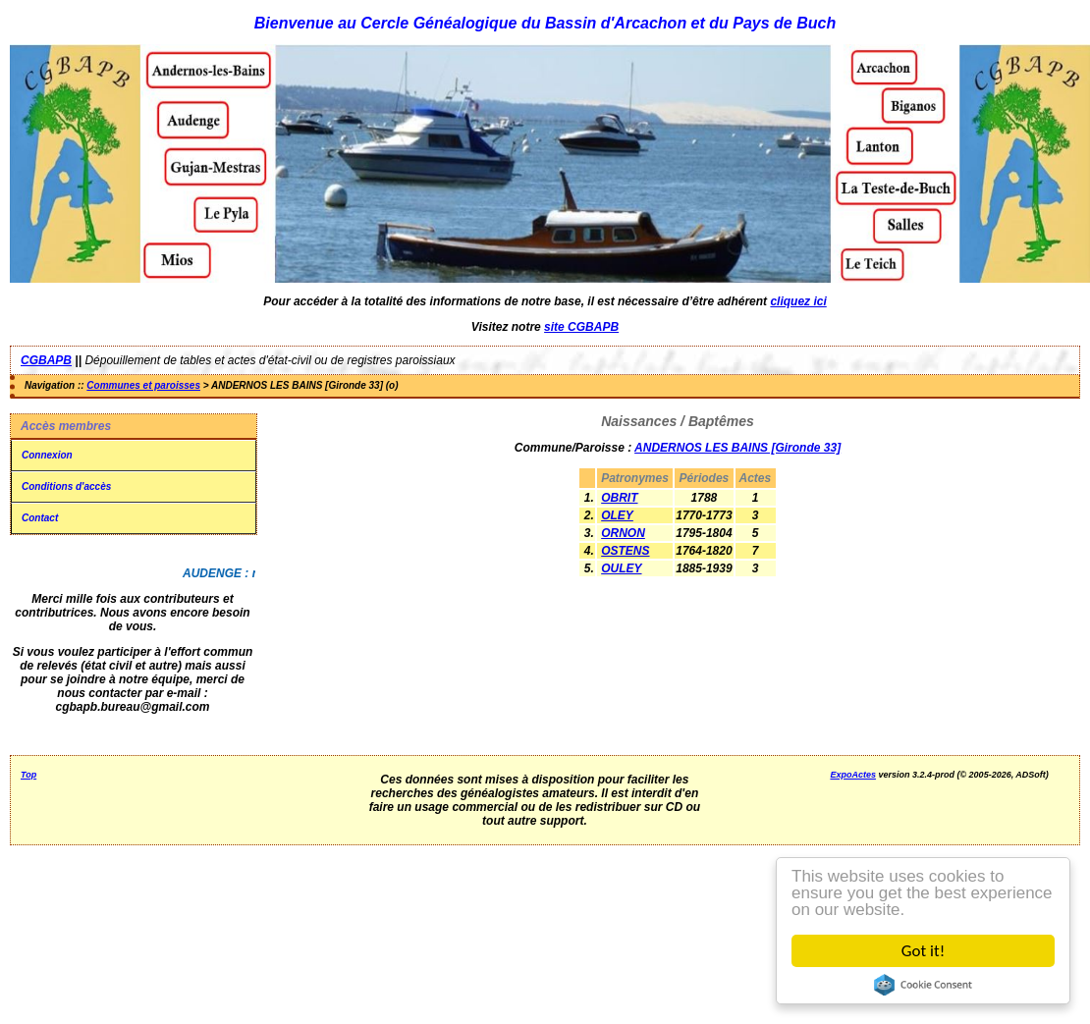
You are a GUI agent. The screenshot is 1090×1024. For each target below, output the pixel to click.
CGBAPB (46, 360)
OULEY (621, 568)
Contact (40, 517)
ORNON (623, 533)
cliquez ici (798, 301)
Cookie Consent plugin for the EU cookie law (923, 985)
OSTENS (625, 551)
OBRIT (619, 498)
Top (28, 775)
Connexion (47, 455)
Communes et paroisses (143, 385)
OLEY (617, 515)
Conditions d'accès (66, 486)
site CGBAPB (581, 327)
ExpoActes (853, 775)
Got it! (923, 951)
